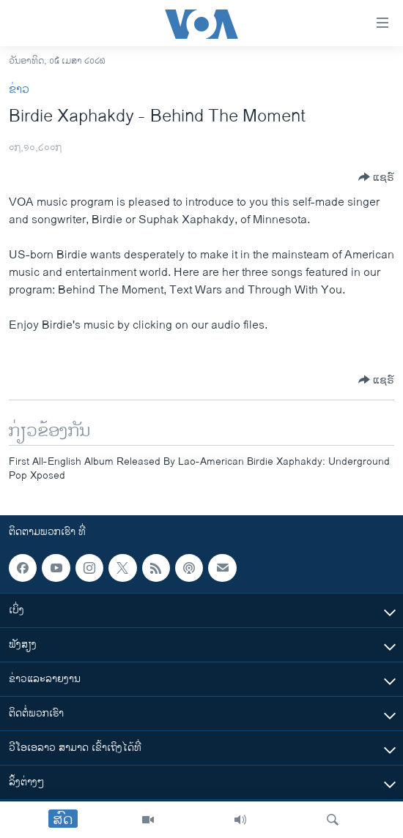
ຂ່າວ (19, 90)
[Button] (376, 177)
